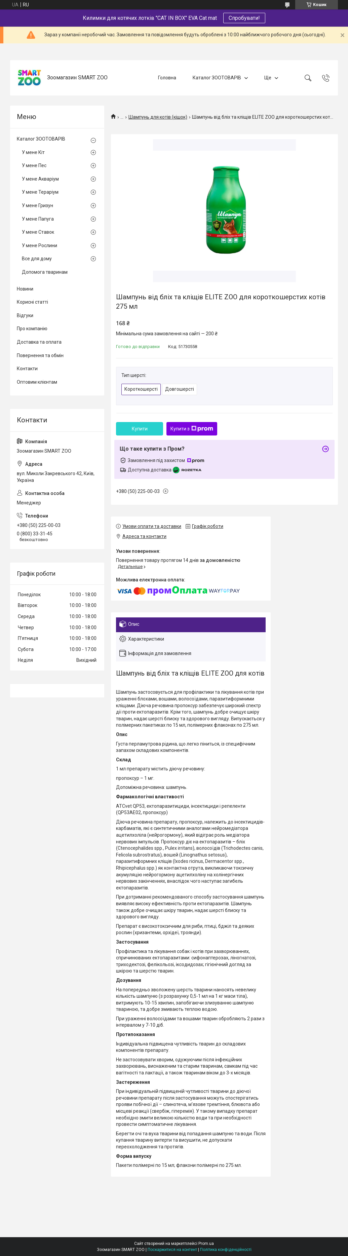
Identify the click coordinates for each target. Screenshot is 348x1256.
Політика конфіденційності (226, 1249)
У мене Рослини (39, 245)
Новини (25, 289)
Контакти (27, 368)
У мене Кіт (33, 152)
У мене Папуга (38, 219)
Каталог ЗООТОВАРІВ (217, 77)
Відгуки (25, 315)
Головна (167, 77)
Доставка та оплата (39, 342)
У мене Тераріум (40, 192)
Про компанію (32, 328)
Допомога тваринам (45, 272)
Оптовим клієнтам (37, 382)
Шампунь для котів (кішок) (157, 117)
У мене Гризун (37, 205)
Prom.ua (206, 1243)
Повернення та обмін (40, 355)
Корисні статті (32, 302)
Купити (140, 428)
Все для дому (37, 258)
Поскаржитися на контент (172, 1249)
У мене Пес (34, 165)
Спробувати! (244, 18)
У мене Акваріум (40, 179)
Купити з (191, 429)
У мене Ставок (38, 232)
